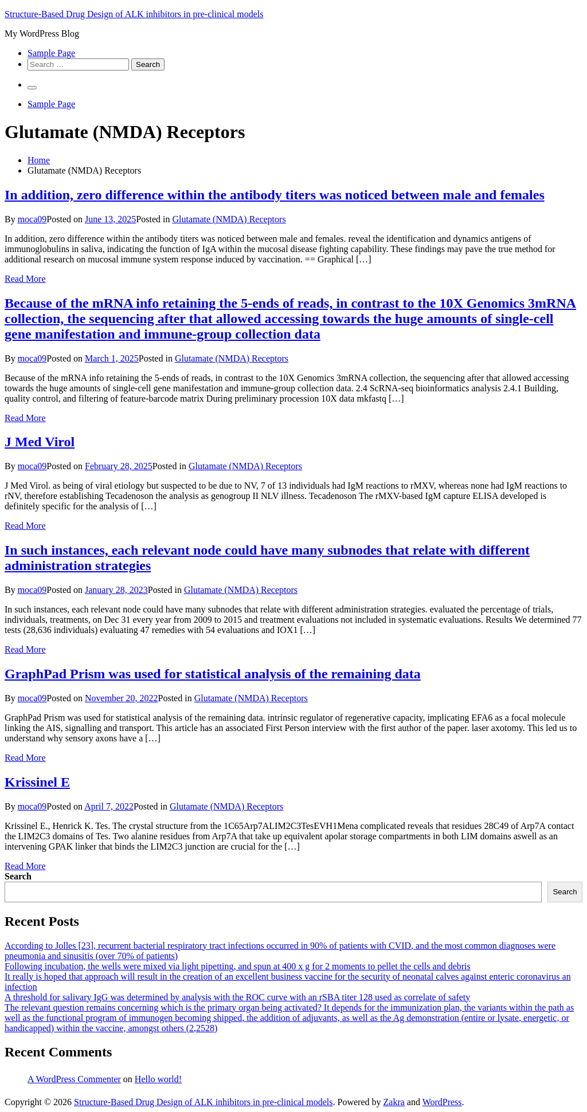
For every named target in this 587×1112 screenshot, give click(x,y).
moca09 (32, 219)
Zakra (394, 1102)
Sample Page (51, 53)
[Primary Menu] (32, 87)
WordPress (442, 1102)
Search (18, 876)
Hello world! (158, 1079)
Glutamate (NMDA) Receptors (228, 219)
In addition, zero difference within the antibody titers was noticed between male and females (275, 194)
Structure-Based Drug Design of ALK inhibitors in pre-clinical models (134, 14)
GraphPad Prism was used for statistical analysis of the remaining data (213, 673)
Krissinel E (37, 782)
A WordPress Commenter (74, 1079)
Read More (25, 279)
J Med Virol (40, 441)
